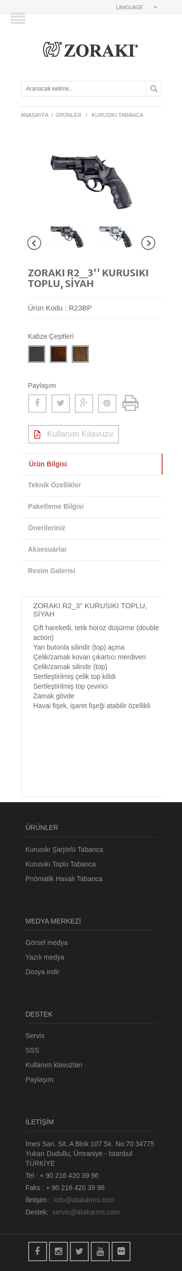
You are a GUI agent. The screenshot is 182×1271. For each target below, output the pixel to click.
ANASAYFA (35, 115)
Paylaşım (40, 1079)
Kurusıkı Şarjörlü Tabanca (64, 849)
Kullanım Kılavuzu (73, 434)
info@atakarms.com (84, 1200)
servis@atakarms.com (86, 1212)
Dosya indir (43, 972)
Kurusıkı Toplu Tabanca (61, 864)
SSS (32, 1050)
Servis (35, 1036)
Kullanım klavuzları (54, 1065)
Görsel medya (47, 942)
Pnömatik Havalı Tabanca (64, 879)
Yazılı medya (45, 957)
